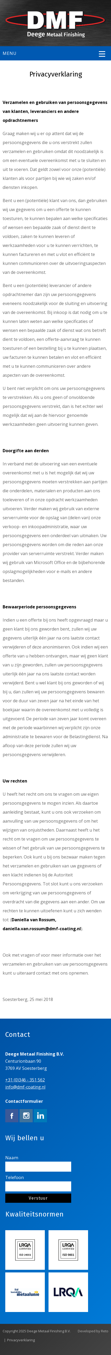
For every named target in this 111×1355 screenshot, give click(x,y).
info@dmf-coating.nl (25, 1087)
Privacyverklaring (21, 1340)
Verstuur (38, 1198)
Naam (38, 1163)
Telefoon (38, 1182)
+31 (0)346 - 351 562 (25, 1080)
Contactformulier (24, 1101)
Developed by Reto (93, 1331)
